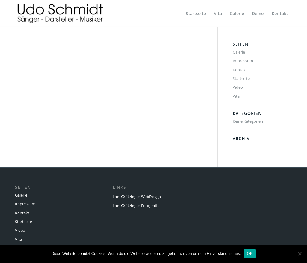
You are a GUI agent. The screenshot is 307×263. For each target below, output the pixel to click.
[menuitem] (196, 13)
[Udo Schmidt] (60, 13)
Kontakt (240, 69)
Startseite (241, 78)
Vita (236, 96)
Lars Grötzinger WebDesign (137, 196)
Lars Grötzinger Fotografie (136, 205)
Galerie (239, 52)
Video (238, 87)
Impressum (243, 60)
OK (250, 253)
